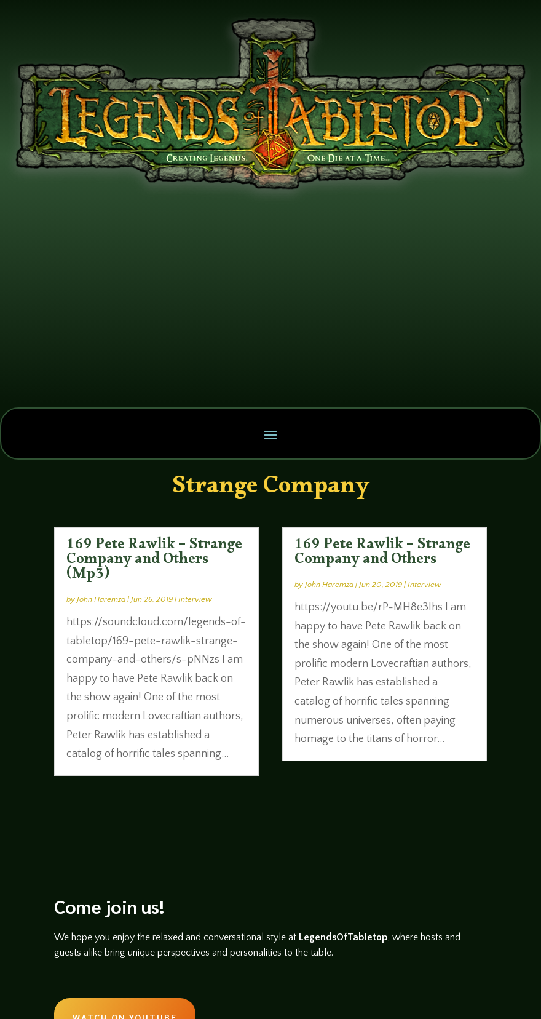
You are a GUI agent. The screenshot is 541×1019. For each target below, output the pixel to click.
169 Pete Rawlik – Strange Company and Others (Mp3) (154, 562)
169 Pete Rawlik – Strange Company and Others (382, 554)
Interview (195, 599)
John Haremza (101, 599)
